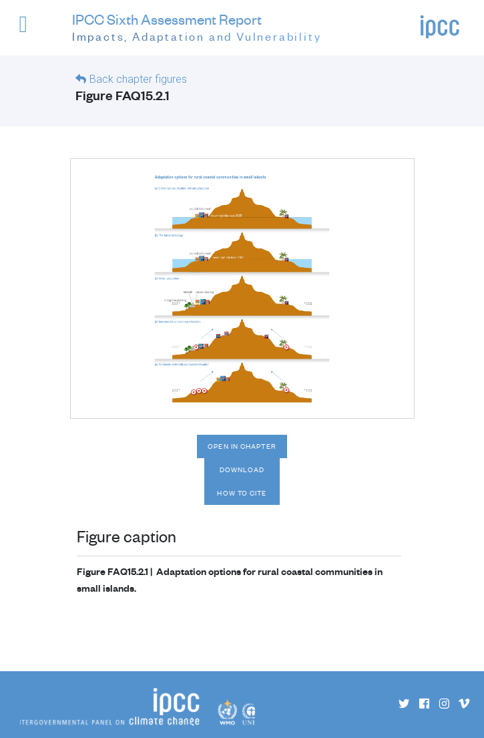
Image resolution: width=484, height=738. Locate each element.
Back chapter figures (138, 79)
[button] (32, 30)
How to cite (241, 493)
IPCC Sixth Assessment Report (197, 28)
